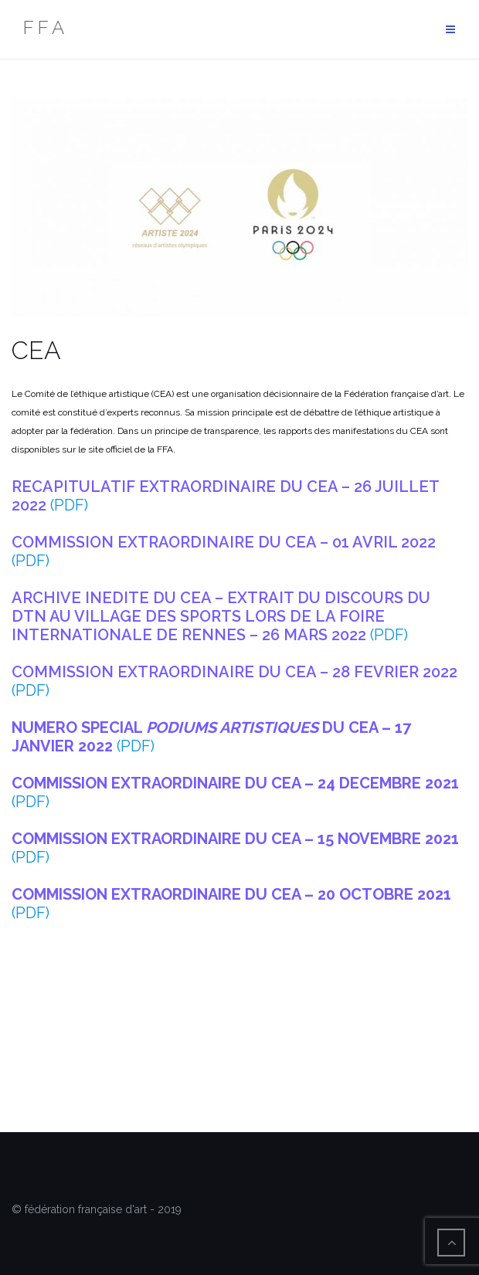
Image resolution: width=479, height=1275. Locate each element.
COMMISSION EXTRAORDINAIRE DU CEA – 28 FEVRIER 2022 (234, 672)
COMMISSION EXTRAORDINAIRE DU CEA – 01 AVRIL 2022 (224, 542)
